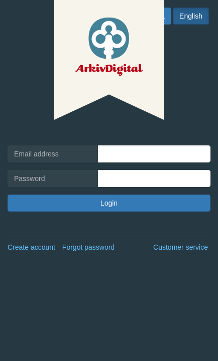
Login (109, 203)
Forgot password (88, 247)
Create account (31, 247)
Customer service (180, 247)
